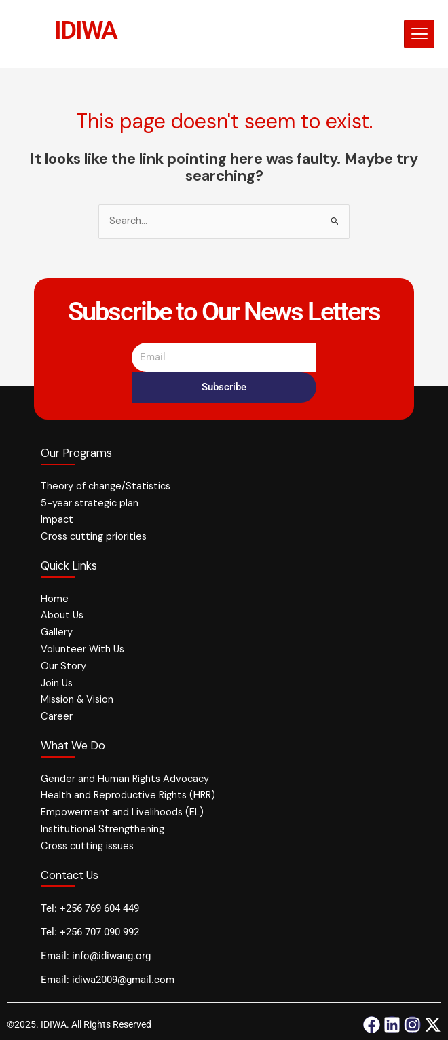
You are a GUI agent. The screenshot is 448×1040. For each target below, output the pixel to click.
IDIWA (86, 30)
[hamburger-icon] (419, 34)
